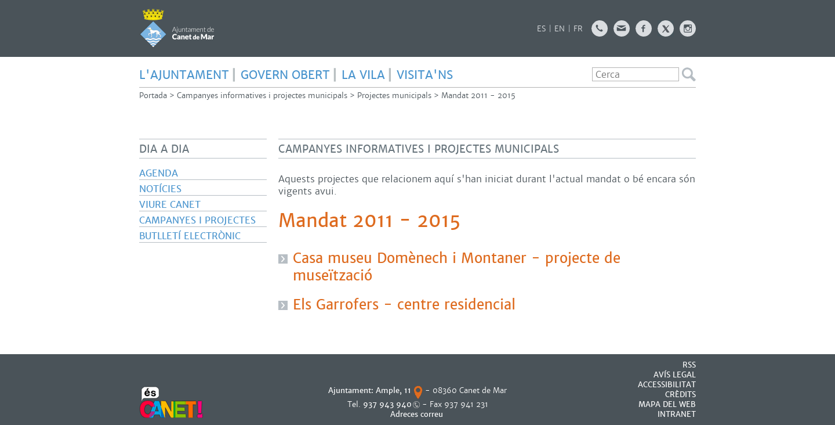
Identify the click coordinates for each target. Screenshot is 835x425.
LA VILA (363, 74)
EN (559, 29)
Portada (153, 95)
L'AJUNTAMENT (184, 74)
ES (541, 29)
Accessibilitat (667, 385)
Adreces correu (417, 414)
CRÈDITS (680, 394)
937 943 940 (387, 404)
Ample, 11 (393, 390)
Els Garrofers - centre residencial (404, 305)
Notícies (160, 189)
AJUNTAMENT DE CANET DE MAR (177, 28)
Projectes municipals (394, 95)
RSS (689, 365)
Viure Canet (170, 205)
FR (578, 29)
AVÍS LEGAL (675, 375)
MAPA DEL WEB (667, 404)
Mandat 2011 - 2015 (478, 95)
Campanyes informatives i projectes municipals (262, 95)
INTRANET (677, 414)
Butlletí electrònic (190, 236)
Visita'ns (425, 74)
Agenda (158, 173)
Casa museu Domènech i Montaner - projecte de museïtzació (456, 267)
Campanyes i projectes (197, 220)
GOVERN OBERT (285, 74)
